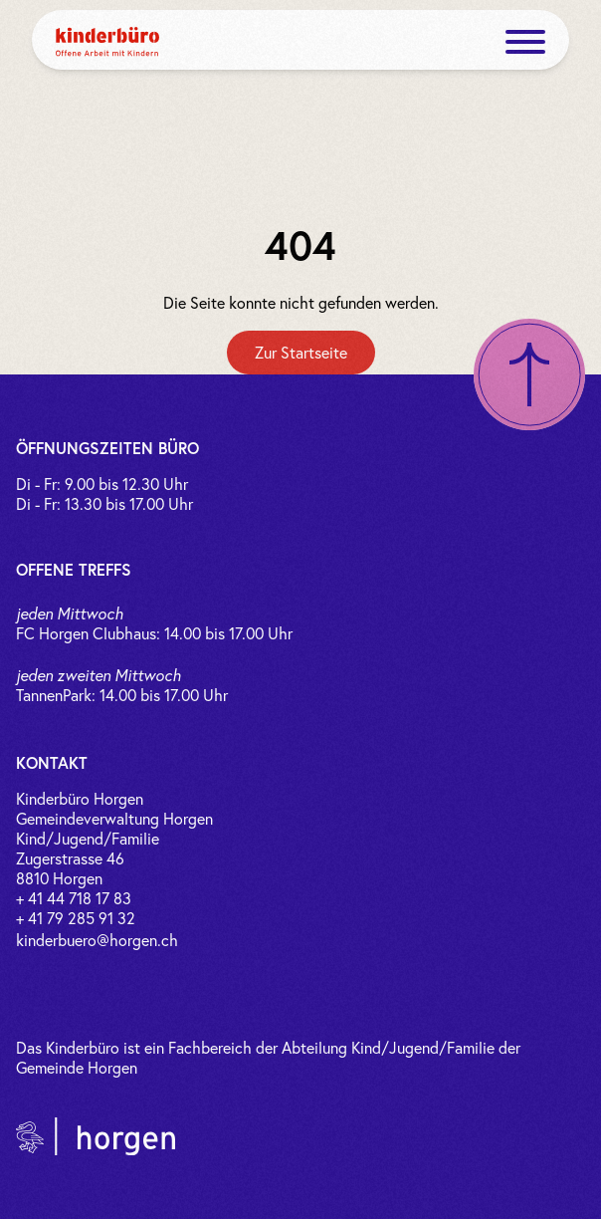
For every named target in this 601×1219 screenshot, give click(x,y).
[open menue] (525, 42)
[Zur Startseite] (301, 352)
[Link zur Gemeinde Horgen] (95, 1136)
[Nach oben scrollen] (529, 374)
